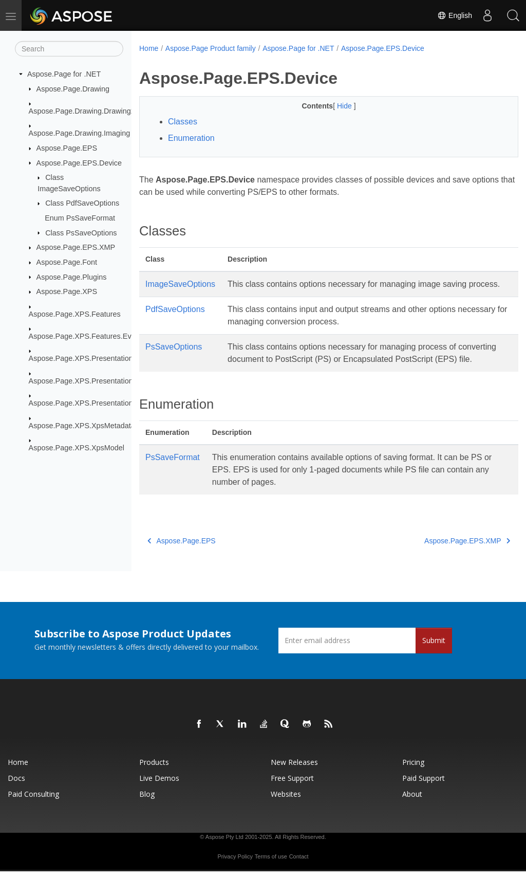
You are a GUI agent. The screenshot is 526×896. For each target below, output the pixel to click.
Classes (182, 121)
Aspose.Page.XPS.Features (75, 313)
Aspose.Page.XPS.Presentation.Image (92, 381)
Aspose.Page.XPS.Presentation (81, 358)
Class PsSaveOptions (81, 232)
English (454, 15)
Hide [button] (332, 106)
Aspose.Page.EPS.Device (79, 162)
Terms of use (271, 881)
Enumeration (191, 138)
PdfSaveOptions (175, 321)
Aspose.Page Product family (210, 48)
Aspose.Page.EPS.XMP (76, 247)
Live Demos (159, 803)
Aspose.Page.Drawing (72, 88)
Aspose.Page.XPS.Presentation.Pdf (87, 403)
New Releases (294, 787)
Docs (16, 803)
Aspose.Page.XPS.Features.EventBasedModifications (117, 336)
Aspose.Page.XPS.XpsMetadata (82, 425)
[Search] (69, 49)
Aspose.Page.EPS (66, 148)
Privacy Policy (234, 881)
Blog (147, 819)
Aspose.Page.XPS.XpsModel (76, 448)
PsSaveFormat (172, 482)
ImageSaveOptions (180, 284)
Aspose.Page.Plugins (71, 276)
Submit (433, 665)
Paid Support (423, 803)
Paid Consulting (33, 819)
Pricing (413, 787)
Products (154, 787)
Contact (299, 881)
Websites (286, 819)
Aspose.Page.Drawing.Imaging (79, 133)
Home (148, 48)
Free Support (292, 803)
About (412, 819)
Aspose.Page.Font (66, 262)
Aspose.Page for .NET (64, 74)
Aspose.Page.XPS (66, 291)
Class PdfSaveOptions (82, 203)
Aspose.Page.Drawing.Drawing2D (85, 111)
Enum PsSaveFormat (80, 218)
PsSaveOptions (173, 359)
